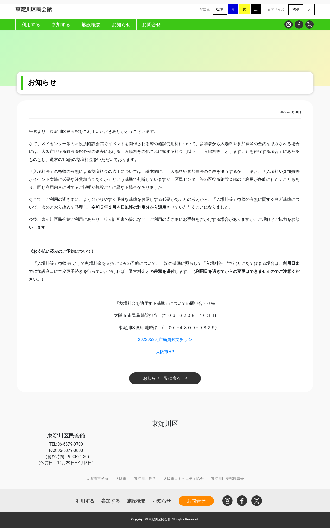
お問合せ (196, 501)
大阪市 (121, 479)
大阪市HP (165, 351)
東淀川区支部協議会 (227, 479)
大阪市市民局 (97, 479)
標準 (219, 9)
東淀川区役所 (145, 479)
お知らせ (161, 501)
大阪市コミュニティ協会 (183, 479)
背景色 (204, 9)
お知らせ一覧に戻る (162, 378)
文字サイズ (275, 9)
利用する (85, 501)
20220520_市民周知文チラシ (165, 339)
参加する (110, 501)
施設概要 (136, 501)
